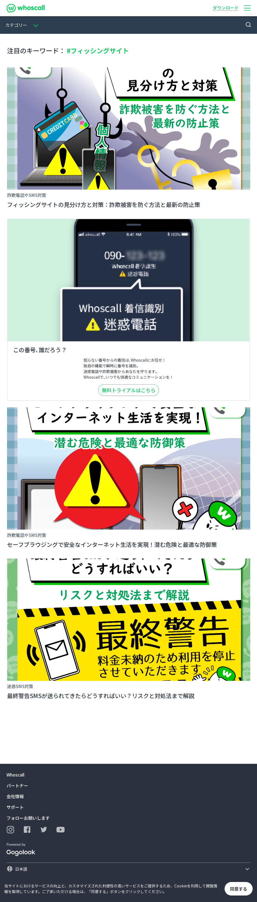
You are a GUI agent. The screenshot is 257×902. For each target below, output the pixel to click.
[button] (247, 8)
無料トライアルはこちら (128, 390)
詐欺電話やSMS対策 (26, 195)
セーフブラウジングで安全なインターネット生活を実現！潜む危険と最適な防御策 (112, 544)
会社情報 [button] (15, 796)
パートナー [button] (17, 785)
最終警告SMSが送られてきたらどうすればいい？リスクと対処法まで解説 (100, 696)
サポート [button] (15, 807)
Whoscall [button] (15, 774)
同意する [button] (238, 889)
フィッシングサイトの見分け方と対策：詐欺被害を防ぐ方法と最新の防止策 (103, 204)
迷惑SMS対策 (20, 686)
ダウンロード (226, 7)
